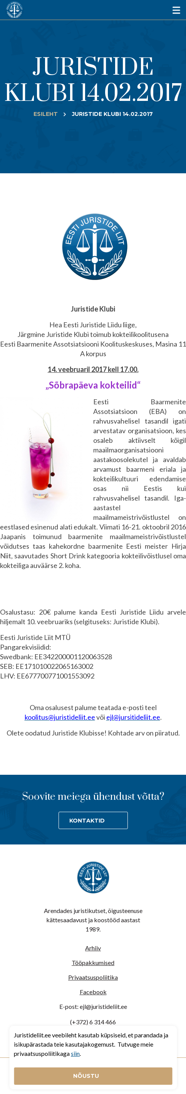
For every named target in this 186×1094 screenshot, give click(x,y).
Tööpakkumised (93, 962)
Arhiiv (93, 948)
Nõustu (87, 1075)
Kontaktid (87, 820)
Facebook (93, 991)
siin (75, 1053)
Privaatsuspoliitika (93, 977)
